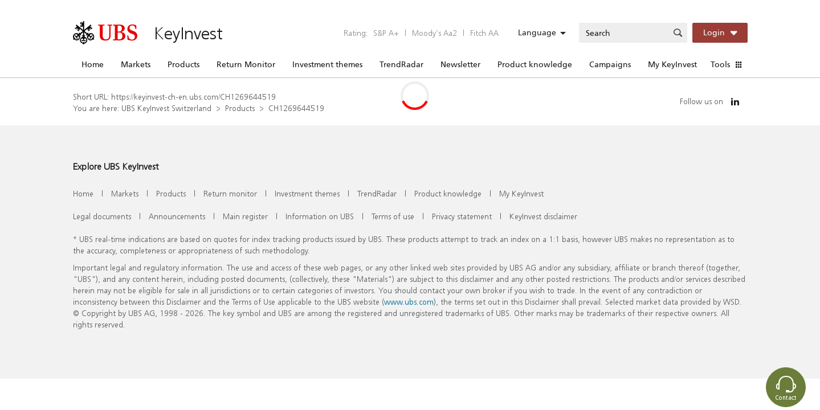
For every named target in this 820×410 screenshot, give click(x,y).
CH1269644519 (296, 107)
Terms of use (393, 216)
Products (183, 64)
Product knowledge (534, 64)
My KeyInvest (672, 64)
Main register (245, 216)
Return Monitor (246, 64)
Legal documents (102, 216)
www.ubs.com (409, 301)
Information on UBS (319, 216)
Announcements (177, 216)
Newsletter (460, 64)
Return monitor (230, 193)
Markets (135, 64)
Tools (720, 64)
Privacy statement (462, 216)
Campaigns (610, 64)
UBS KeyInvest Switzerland (166, 107)
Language (537, 32)
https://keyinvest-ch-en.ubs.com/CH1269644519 (193, 96)
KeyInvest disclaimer (543, 216)
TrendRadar (401, 64)
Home (92, 64)
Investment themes (327, 64)
